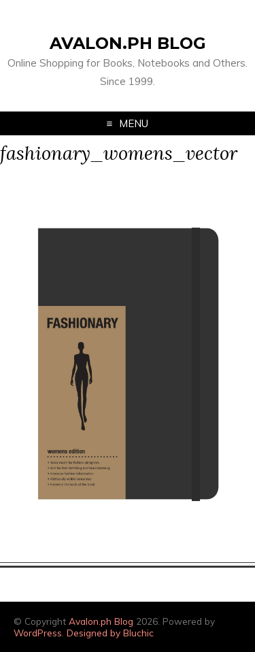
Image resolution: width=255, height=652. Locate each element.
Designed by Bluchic (110, 632)
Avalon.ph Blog (128, 43)
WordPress (38, 632)
